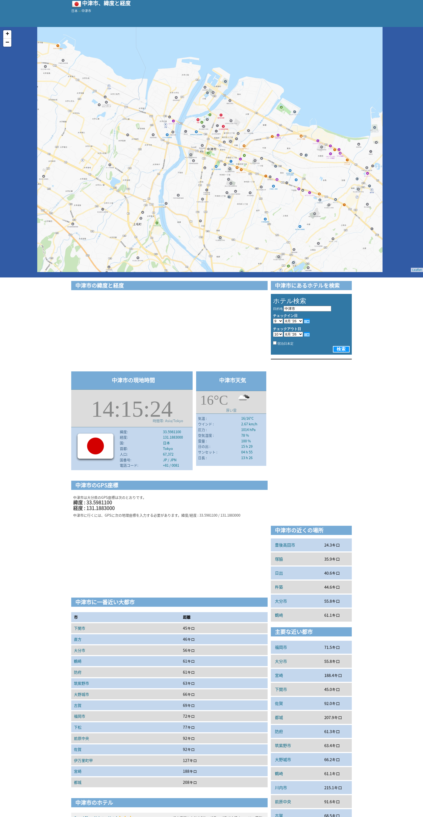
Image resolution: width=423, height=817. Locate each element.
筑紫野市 (81, 683)
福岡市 (79, 716)
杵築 (279, 587)
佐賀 (77, 749)
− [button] (7, 43)
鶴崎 (77, 661)
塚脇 (279, 559)
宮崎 (77, 771)
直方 (77, 639)
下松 (77, 727)
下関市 (79, 628)
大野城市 (81, 694)
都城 (77, 782)
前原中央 (81, 738)
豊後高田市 (285, 545)
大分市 (79, 650)
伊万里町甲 (83, 760)
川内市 (281, 788)
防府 (77, 672)
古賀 (77, 705)
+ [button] (7, 34)
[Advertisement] (169, 331)
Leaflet (417, 269)
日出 (279, 573)
